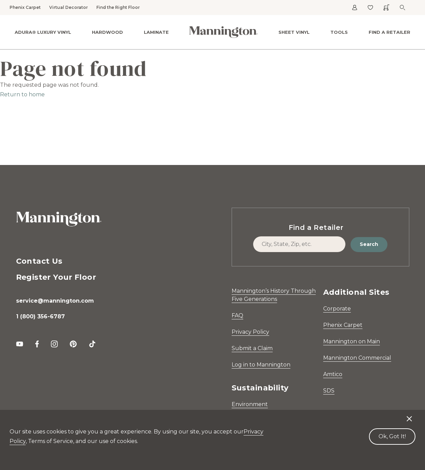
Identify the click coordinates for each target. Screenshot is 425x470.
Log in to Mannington (261, 364)
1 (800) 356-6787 (40, 316)
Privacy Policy (250, 332)
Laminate (156, 32)
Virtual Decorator (68, 7)
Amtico (332, 374)
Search (369, 244)
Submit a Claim (252, 348)
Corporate (337, 308)
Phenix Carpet (25, 7)
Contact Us (39, 261)
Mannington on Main (351, 341)
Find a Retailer (389, 32)
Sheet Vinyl (294, 32)
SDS (328, 390)
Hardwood (107, 32)
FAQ (237, 315)
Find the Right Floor (118, 7)
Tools (339, 32)
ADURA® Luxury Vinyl (43, 32)
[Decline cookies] (409, 415)
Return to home (22, 94)
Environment (250, 404)
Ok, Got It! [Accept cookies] (392, 436)
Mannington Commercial (357, 358)
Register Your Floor (56, 277)
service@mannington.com (55, 301)
